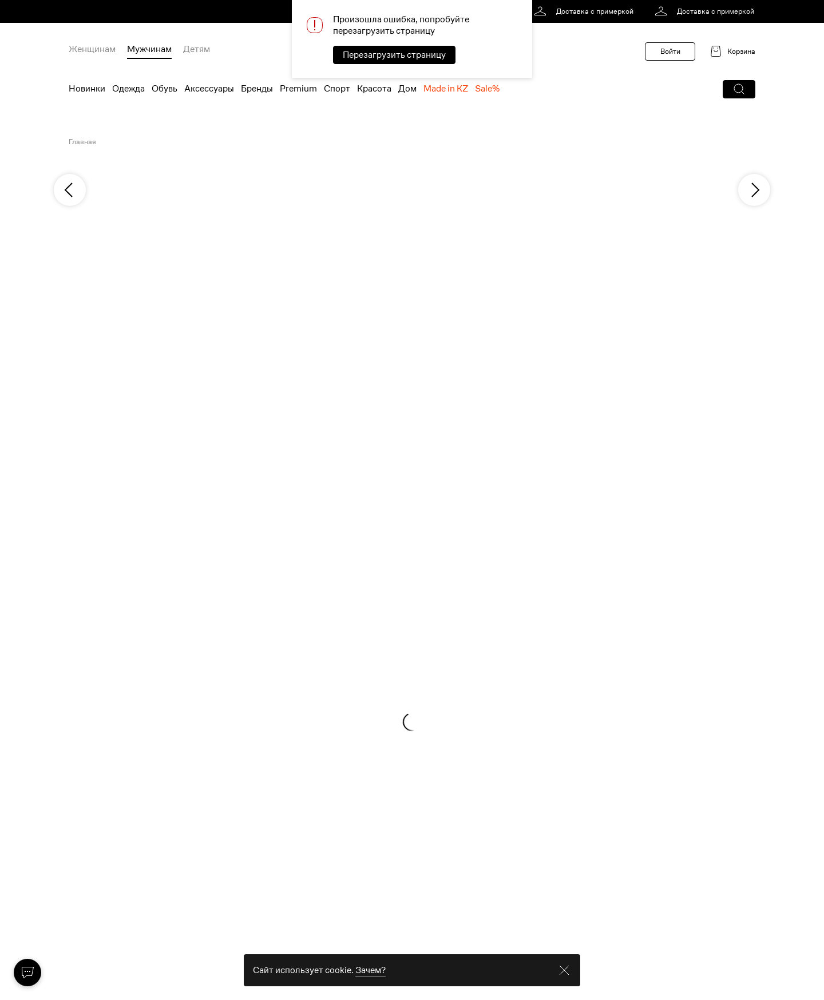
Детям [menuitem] (196, 49)
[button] (739, 89)
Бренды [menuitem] (257, 88)
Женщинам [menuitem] (92, 49)
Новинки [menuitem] (87, 88)
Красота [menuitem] (374, 88)
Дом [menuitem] (407, 88)
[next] (754, 190)
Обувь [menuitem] (164, 88)
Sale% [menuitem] (487, 88)
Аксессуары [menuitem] (209, 88)
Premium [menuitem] (298, 88)
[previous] (70, 190)
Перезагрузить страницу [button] (394, 55)
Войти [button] (670, 51)
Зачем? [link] (370, 984)
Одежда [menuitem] (128, 88)
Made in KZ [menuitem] (445, 88)
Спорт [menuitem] (337, 88)
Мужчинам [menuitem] (149, 49)
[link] (585, 11)
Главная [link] (82, 141)
